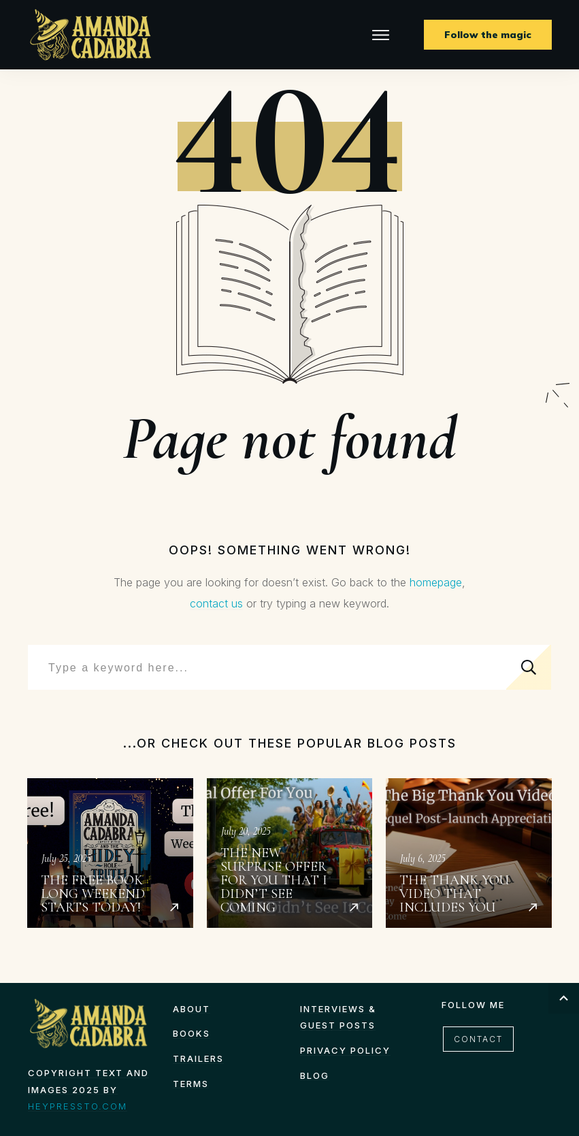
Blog (314, 1075)
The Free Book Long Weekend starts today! (110, 853)
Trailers (198, 1058)
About (191, 1008)
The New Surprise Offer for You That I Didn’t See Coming (290, 853)
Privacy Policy (345, 1050)
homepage (436, 582)
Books (191, 1033)
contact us (216, 603)
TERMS (191, 1083)
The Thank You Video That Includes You (469, 853)
